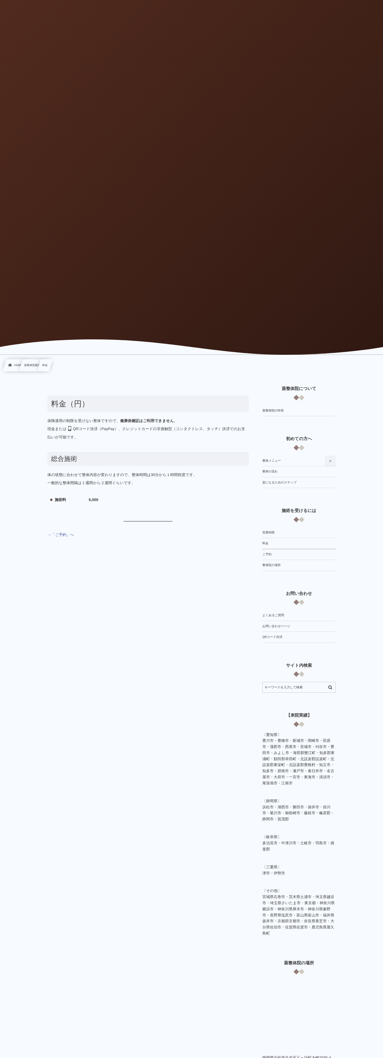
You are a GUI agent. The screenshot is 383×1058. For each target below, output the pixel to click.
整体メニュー (271, 460)
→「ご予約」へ (60, 535)
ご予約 (267, 554)
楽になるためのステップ (279, 482)
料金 (265, 543)
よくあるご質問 (273, 615)
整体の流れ (270, 471)
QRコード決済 (272, 637)
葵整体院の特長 (273, 410)
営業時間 (268, 532)
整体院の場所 (271, 565)
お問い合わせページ (276, 626)
